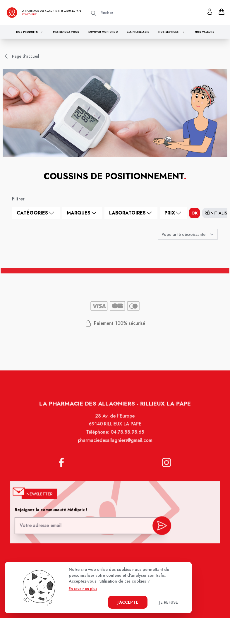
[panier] (221, 11)
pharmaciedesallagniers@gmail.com (115, 445)
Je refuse (168, 602)
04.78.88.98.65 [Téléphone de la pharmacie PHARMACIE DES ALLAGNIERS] (127, 437)
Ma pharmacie (138, 32)
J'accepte (127, 602)
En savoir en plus (83, 588)
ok (194, 213)
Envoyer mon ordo (103, 32)
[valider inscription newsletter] (160, 525)
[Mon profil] (209, 11)
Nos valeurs (204, 32)
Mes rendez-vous (66, 32)
